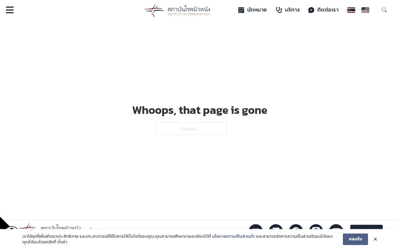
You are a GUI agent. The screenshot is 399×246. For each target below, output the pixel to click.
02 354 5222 (118, 231)
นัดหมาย (252, 10)
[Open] (10, 10)
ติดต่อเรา (323, 10)
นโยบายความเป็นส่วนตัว (233, 239)
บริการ (288, 10)
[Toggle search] (384, 10)
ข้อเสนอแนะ (366, 230)
